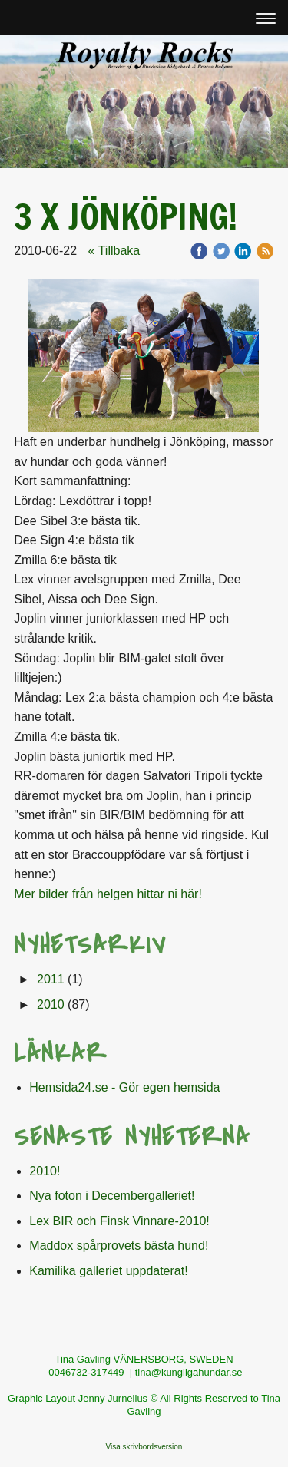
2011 (51, 979)
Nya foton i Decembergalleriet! (111, 1195)
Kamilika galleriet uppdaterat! (108, 1270)
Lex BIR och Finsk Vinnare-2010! (119, 1220)
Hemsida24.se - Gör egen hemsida (124, 1087)
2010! (44, 1171)
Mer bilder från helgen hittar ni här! (108, 893)
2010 (51, 1004)
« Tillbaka (114, 250)
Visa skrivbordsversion (144, 1446)
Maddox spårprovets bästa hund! (118, 1245)
